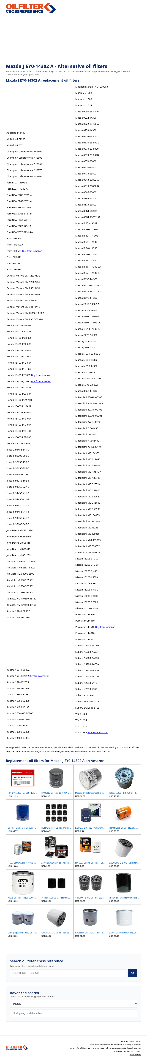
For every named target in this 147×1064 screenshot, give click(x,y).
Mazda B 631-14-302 (86, 235)
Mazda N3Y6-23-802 (86, 384)
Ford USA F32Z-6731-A (18, 226)
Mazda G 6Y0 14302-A (87, 328)
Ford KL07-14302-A (16, 188)
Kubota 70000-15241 (18, 725)
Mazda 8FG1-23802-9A (87, 217)
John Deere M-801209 (18, 555)
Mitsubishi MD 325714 (87, 484)
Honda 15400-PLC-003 (18, 387)
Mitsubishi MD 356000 (87, 502)
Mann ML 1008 (83, 99)
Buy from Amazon (32, 250)
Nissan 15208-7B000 (86, 595)
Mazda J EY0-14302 (85, 347)
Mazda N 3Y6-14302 (86, 372)
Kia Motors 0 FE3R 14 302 (20, 567)
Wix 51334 (81, 720)
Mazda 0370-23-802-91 (88, 142)
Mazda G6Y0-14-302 (86, 335)
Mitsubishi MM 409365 (88, 540)
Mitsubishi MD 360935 (87, 509)
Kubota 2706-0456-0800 (19, 713)
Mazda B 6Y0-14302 (86, 254)
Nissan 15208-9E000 (86, 602)
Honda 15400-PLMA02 (18, 406)
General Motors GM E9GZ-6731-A (24, 319)
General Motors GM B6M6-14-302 (25, 312)
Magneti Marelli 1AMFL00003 (91, 86)
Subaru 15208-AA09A (87, 664)
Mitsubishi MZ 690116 (87, 552)
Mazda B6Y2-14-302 (86, 297)
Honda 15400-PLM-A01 (19, 399)
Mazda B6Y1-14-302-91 (88, 291)
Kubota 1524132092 (17, 675)
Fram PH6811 (14, 257)
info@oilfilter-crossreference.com (127, 1051)
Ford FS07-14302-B (16, 182)
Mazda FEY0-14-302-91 (88, 316)
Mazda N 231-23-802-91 (88, 353)
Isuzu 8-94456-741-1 (17, 511)
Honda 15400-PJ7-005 (18, 375)
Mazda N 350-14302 (86, 366)
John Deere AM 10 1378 (19, 530)
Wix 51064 (81, 713)
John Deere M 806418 (18, 542)
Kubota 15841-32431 (18, 694)
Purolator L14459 (85, 614)
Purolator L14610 (85, 620)
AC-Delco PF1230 (15, 139)
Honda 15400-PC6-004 (18, 350)
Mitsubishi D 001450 (86, 428)
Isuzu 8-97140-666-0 (17, 524)
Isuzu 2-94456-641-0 (17, 449)
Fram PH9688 (14, 269)
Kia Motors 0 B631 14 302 (20, 561)
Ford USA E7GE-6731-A (19, 195)
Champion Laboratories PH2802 (24, 151)
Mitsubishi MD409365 (87, 533)
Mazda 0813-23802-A (87, 179)
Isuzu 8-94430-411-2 (17, 505)
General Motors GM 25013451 (23, 288)
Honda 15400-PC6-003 (18, 343)
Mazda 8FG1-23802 (86, 210)
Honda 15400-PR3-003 (18, 412)
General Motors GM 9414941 (22, 300)
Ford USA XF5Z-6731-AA (19, 232)
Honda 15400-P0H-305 (19, 337)
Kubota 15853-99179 (18, 706)
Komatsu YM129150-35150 (21, 604)
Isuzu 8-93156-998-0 (17, 468)
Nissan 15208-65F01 (86, 583)
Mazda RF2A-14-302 (86, 390)
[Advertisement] (73, 39)
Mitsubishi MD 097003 (87, 465)
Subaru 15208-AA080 (87, 657)
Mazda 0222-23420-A (87, 123)
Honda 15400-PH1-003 (19, 368)
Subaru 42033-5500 (86, 688)
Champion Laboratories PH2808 (24, 157)
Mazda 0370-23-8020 (87, 148)
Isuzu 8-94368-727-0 (17, 486)
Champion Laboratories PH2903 (24, 176)
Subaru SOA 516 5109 (87, 707)
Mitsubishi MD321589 (87, 521)
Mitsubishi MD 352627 (87, 496)
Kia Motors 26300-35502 (20, 586)
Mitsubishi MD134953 (87, 515)
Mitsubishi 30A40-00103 (88, 409)
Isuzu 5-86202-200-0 (17, 455)
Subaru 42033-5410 (86, 682)
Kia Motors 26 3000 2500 (20, 573)
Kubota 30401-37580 (18, 719)
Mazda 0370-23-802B (87, 155)
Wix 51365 (81, 732)
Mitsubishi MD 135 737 (88, 471)
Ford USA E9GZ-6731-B (19, 213)
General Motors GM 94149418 (23, 306)
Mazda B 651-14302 (86, 241)
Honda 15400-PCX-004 (18, 356)
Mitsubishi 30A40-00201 (88, 415)
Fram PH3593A (14, 244)
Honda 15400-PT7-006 (18, 443)
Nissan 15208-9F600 (86, 608)
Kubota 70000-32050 (18, 731)
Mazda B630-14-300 (86, 279)
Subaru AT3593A (84, 695)
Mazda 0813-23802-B (87, 186)
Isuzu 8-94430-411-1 (17, 499)
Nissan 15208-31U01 (86, 564)
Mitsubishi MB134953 (87, 453)
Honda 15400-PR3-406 (18, 430)
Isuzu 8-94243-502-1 (17, 480)
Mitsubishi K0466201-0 (88, 446)
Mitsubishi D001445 (86, 434)
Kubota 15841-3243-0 (18, 688)
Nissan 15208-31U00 (86, 558)
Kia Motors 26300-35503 (20, 592)
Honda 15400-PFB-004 (18, 362)
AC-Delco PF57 (14, 145)
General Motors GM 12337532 (23, 275)
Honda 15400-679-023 (18, 331)
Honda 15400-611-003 (18, 325)
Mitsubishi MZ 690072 (87, 546)
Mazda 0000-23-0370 (87, 111)
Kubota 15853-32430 (18, 700)
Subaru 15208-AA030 (87, 645)
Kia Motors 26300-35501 (20, 580)
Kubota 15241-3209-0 (18, 611)
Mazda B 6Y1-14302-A (87, 272)
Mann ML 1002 (83, 92)
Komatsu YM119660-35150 (21, 598)
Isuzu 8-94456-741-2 (17, 517)
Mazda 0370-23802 (85, 161)
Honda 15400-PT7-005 (18, 437)
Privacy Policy (135, 1054)
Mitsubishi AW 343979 (87, 421)
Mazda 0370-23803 (85, 167)
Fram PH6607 (14, 250)
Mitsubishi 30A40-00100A (89, 403)
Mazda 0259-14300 (85, 130)
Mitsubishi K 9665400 (87, 440)
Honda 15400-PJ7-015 (18, 381)
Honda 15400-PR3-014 (18, 424)
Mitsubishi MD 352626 (87, 490)
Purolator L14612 (85, 626)
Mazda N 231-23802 (86, 359)
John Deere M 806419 (18, 549)
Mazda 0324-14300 (85, 136)
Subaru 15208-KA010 (87, 676)
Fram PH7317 (14, 263)
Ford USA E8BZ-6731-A (18, 207)
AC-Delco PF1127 (15, 132)
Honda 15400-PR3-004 (18, 418)
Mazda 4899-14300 (85, 198)
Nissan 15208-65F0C (86, 589)
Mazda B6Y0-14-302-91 (88, 285)
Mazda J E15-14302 (85, 341)
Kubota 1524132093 (17, 682)
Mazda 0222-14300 (85, 117)
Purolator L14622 (85, 639)
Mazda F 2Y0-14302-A (87, 303)
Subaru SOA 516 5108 (87, 701)
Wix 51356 (81, 726)
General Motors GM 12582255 (23, 281)
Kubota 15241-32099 (18, 617)
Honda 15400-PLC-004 (18, 393)
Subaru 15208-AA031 (87, 651)
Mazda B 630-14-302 (86, 229)
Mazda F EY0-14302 (86, 310)
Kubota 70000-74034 (18, 737)
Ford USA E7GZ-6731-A (19, 201)
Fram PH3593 (14, 238)
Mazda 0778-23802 (85, 173)
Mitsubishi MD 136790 (87, 477)
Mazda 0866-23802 (85, 192)
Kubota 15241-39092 (18, 669)
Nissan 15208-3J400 (86, 571)
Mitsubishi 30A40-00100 (88, 397)
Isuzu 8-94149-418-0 (17, 474)
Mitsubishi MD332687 (87, 527)
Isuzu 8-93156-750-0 (17, 462)
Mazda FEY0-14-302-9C (88, 322)
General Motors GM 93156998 (23, 294)
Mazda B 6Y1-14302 (86, 260)
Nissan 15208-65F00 (86, 577)
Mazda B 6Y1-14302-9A (88, 266)
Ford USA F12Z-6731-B (18, 219)
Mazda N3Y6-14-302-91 (88, 378)
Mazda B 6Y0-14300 (86, 248)
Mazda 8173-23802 (85, 204)
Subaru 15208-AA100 (87, 670)
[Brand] (73, 1004)
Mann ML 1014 (83, 105)
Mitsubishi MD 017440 (87, 459)
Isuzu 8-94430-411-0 (17, 493)
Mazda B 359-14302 (86, 223)
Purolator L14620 (85, 633)
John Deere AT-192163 (18, 536)
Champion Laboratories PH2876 (24, 170)
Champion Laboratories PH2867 (24, 163)
